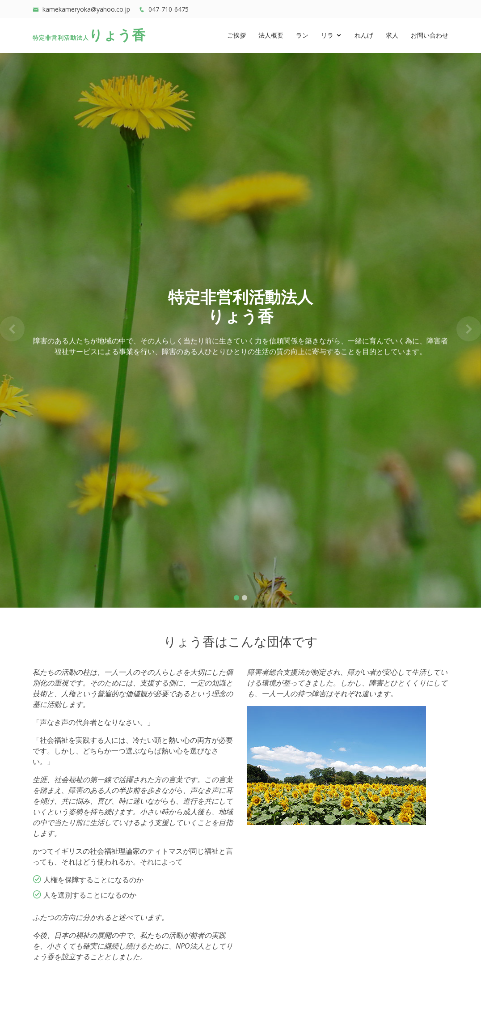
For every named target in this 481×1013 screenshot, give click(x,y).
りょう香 (89, 36)
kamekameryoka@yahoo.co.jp (86, 9)
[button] (12, 329)
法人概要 (270, 36)
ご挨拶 (236, 36)
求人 (392, 36)
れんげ (363, 36)
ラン (302, 36)
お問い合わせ (429, 36)
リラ (327, 36)
